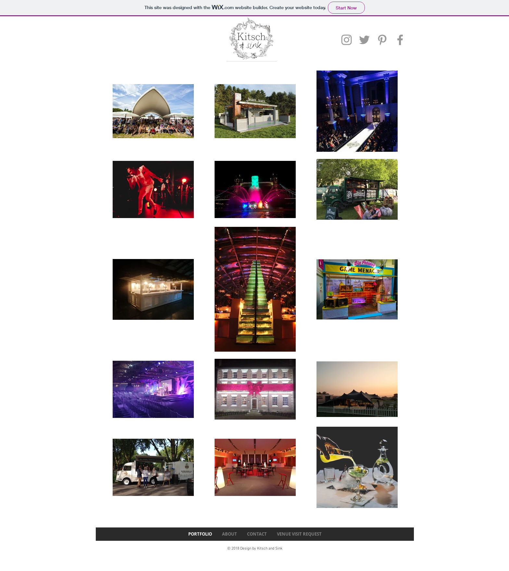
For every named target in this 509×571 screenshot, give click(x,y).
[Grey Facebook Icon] (400, 40)
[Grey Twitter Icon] (364, 40)
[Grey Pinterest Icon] (382, 40)
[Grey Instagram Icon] (347, 40)
